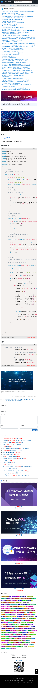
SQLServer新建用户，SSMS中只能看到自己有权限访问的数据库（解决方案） (19, 37)
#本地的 (7, 446)
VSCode (6, 622)
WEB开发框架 (3, 624)
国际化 (8, 630)
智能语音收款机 (31, 646)
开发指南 (15, 632)
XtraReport (17, 626)
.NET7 (25, 596)
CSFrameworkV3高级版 (32, 604)
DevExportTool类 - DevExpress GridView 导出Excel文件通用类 (15, 32)
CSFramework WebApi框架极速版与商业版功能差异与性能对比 (16, 65)
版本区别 (25, 626)
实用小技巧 (12, 640)
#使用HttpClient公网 (9, 462)
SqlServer (18, 620)
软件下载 (16, 638)
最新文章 (12, 5)
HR (3, 614)
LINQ (22, 614)
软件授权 (28, 636)
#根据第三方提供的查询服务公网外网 (14, 458)
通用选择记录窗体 (6, 76)
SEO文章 (2, 620)
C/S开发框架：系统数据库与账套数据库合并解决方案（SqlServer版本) (17, 72)
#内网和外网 (7, 464)
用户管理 (6, 646)
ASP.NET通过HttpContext (11, 454)
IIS (15, 614)
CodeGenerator (12, 602)
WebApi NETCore (24, 622)
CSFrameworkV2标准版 (23, 604)
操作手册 (6, 628)
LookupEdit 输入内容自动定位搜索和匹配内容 (12, 40)
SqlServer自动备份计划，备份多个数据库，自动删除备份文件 (15, 35)
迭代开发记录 (27, 628)
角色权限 (22, 630)
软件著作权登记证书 (4, 596)
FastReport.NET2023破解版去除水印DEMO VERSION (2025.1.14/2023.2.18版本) (20, 46)
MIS (34, 614)
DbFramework (31, 608)
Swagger (22, 620)
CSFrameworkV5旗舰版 (14, 606)
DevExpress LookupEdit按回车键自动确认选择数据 (13, 49)
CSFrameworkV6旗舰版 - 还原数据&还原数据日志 (13, 75)
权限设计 (23, 634)
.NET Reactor (14, 596)
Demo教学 (7, 610)
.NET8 (28, 596)
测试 (5, 139)
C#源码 (29, 600)
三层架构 (32, 638)
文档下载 (20, 642)
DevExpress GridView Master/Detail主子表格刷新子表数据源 (15, 73)
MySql (6, 616)
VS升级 (10, 622)
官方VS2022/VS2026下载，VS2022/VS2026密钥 (13, 27)
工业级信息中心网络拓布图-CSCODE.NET (14, 400)
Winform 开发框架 (16, 624)
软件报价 (28, 634)
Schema (31, 618)
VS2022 (2, 622)
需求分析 (22, 644)
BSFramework (12, 600)
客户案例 (19, 632)
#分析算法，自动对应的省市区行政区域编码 (16, 475)
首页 (8, 5)
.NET (10, 596)
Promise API (10, 618)
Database (22, 608)
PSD (14, 618)
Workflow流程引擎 (11, 626)
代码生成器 (17, 628)
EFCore (7, 612)
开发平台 (11, 632)
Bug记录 (20, 600)
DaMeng (18, 608)
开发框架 (6, 632)
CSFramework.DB (19, 602)
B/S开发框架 (3, 600)
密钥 (14, 634)
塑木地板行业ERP (4, 642)
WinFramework (29, 624)
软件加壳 (2, 636)
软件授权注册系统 (4, 638)
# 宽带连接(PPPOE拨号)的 (11, 456)
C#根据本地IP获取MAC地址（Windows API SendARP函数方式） (19, 399)
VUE (13, 622)
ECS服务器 (3, 612)
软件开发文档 (23, 636)
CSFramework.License (5, 604)
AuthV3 (20, 598)
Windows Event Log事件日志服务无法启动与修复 (13, 14)
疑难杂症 (26, 644)
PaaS (36, 616)
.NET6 (22, 596)
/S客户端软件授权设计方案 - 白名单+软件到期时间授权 (17, 466)
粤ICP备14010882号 (27, 683)
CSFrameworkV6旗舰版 (5, 608)
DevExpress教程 (22, 610)
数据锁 (24, 640)
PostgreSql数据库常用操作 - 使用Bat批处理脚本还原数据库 (15, 81)
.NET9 (31, 596)
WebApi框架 (30, 622)
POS (1, 618)
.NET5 (19, 596)
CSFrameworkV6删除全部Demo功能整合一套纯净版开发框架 (15, 61)
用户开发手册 (12, 646)
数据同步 (28, 640)
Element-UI (15, 612)
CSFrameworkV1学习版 (14, 604)
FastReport (34, 612)
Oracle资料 (29, 616)
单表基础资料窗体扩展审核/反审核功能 (10, 33)
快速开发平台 (30, 632)
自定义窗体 (3, 648)
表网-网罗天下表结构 (21, 678)
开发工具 (30, 630)
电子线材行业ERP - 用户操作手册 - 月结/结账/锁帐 (13, 22)
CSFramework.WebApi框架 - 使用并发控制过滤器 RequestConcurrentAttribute (19, 88)
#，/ (12, 438)
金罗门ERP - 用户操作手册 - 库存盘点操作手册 (12, 19)
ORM (33, 616)
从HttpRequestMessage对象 (12, 452)
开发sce (26, 630)
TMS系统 (26, 620)
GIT (1, 614)
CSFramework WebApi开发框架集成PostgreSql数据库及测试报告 (16, 84)
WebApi (18, 622)
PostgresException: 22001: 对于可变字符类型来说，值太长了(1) (16, 59)
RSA (26, 618)
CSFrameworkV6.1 (30, 606)
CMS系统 (7, 602)
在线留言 (26, 680)
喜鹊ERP (24, 642)
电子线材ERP (22, 628)
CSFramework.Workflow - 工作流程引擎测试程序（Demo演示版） (16, 68)
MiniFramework (29, 614)
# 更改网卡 (7, 460)
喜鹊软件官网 (29, 678)
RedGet (20, 618)
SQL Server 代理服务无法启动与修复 (10, 13)
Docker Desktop (29, 610)
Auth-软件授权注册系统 (26, 598)
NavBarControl (10, 616)
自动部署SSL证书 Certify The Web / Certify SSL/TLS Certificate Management (19, 43)
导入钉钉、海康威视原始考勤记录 (9, 21)
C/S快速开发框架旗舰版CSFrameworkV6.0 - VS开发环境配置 (15, 80)
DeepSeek (2, 610)
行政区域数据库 (16, 644)
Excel (30, 612)
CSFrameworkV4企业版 (5, 606)
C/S (32, 600)
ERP (25, 612)
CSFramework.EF (26, 602)
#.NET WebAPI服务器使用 (12, 444)
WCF (15, 622)
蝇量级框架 (31, 644)
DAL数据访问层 (13, 608)
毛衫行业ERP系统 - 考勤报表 (8, 56)
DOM (33, 610)
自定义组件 (8, 648)
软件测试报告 (33, 634)
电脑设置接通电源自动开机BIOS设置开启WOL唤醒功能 (14, 62)
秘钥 (12, 634)
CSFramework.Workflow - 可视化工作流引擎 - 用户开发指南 (15, 67)
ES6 (27, 612)
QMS (17, 618)
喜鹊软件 (28, 642)
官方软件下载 (3, 630)
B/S (35, 598)
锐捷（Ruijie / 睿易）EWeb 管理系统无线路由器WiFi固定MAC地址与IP (17, 16)
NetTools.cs (7, 137)
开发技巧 (34, 630)
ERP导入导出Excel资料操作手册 (9, 25)
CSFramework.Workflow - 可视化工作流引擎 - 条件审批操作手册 (16, 89)
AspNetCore (15, 598)
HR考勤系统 (7, 614)
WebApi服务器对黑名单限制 (10, 474)
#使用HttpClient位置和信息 (13, 442)
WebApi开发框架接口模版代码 (8, 86)
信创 (12, 644)
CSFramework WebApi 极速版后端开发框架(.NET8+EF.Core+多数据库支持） (19, 45)
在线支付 (21, 646)
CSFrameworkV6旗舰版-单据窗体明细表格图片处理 (13, 48)
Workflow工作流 (4, 626)
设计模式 (2, 640)
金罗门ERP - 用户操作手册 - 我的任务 (10, 24)
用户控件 (17, 646)
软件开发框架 (12, 636)
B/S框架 (8, 600)
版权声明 (31, 680)
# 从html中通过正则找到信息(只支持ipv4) (15, 470)
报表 (29, 626)
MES (25, 614)
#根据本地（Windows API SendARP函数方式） (17, 440)
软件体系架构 (10, 638)
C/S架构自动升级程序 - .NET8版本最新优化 (11, 83)
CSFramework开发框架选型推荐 (9, 57)
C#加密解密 (25, 600)
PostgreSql (5, 618)
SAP (28, 618)
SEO (35, 618)
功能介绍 (32, 628)
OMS (25, 616)
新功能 (9, 644)
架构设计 (17, 630)
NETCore (15, 616)
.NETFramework (3, 598)
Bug (17, 600)
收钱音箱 (20, 640)
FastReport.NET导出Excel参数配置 (9, 41)
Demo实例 (12, 610)
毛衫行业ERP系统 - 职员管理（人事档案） (11, 29)
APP (11, 598)
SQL (5, 620)
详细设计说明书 (4, 644)
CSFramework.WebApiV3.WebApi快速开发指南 (12, 78)
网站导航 (12, 680)
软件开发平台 (17, 636)
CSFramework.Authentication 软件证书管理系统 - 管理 (17, 472)
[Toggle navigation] (35, 2)
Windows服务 (9, 624)
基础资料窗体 (12, 630)
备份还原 (32, 626)
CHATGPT (2, 602)
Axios (32, 598)
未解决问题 (15, 642)
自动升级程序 (13, 648)
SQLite (15, 620)
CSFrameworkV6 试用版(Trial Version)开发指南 (12, 53)
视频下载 (16, 640)
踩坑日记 (2, 628)
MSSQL (2, 616)
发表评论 (35, 430)
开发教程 (2, 632)
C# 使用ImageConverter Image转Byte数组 (11, 54)
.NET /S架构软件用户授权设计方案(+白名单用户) (16, 448)
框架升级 (2, 634)
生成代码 (6, 640)
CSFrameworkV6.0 (22, 606)
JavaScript (19, 614)
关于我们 (22, 680)
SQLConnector (10, 620)
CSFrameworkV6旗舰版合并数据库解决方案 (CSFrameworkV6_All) (16, 64)
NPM (23, 616)
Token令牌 (31, 620)
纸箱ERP (25, 646)
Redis (23, 618)
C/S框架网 (13, 678)
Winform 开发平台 (23, 624)
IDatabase (12, 614)
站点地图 (17, 680)
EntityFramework (20, 612)
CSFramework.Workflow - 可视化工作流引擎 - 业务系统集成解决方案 (17, 70)
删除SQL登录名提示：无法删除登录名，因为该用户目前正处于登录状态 (18, 11)
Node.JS (19, 616)
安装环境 (21, 626)
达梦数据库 (12, 628)
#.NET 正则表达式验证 (10, 468)
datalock (26, 608)
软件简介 (6, 636)
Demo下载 (16, 610)
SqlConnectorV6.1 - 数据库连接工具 (10, 51)
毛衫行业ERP (7, 634)
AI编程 (9, 598)
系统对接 (32, 642)
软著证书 (28, 638)
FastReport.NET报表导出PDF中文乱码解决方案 (12, 18)
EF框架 (10, 612)
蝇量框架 (2, 646)
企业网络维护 (18, 634)
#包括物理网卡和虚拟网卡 (12, 450)
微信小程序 (10, 642)
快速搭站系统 (24, 632)
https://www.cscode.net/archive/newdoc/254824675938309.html (17, 392)
